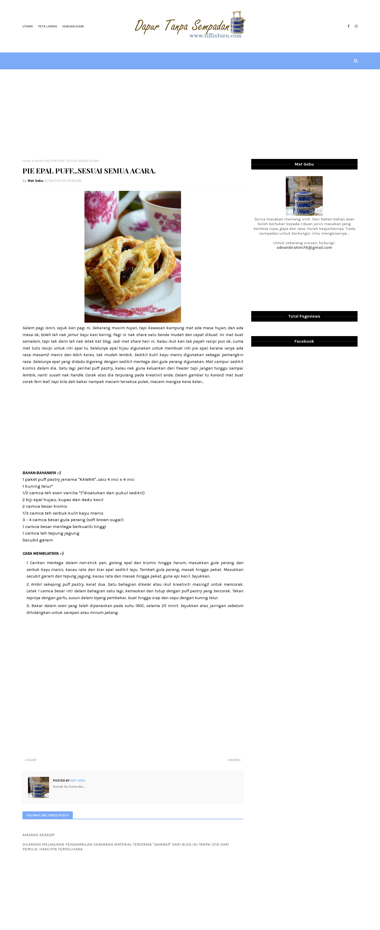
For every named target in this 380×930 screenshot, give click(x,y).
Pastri (38, 161)
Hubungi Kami (73, 26)
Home (26, 161)
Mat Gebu (35, 181)
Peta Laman (47, 26)
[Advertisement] (190, 114)
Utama (27, 26)
